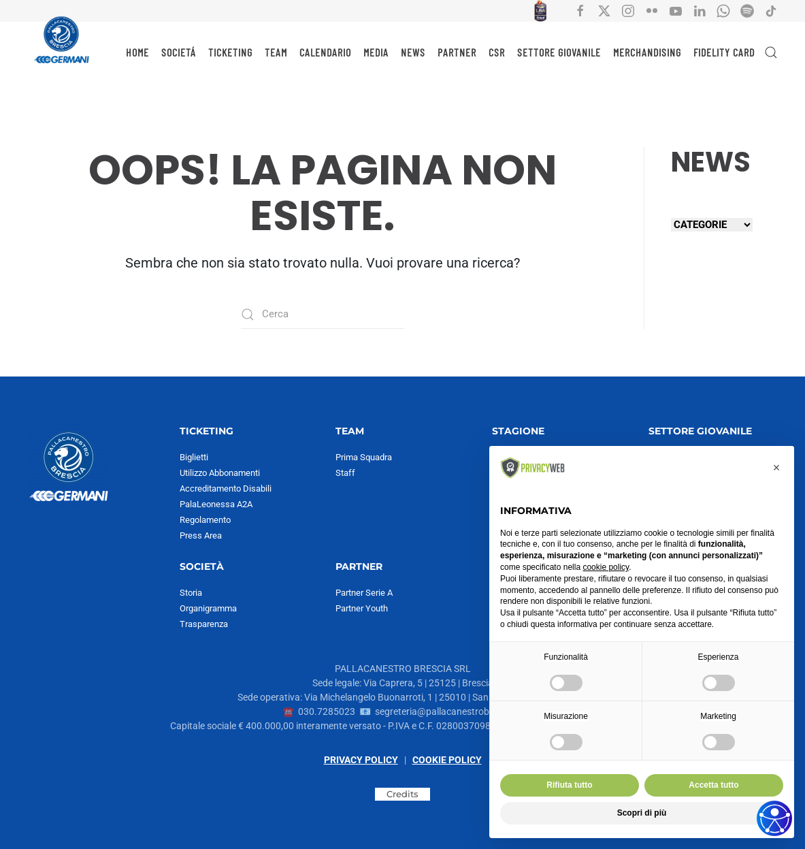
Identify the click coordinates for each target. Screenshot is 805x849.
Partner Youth (361, 608)
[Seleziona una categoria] (712, 224)
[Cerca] (322, 314)
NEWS (413, 52)
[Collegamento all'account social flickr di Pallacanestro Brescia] (652, 10)
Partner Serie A (364, 593)
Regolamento (205, 520)
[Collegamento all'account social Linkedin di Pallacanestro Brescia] (699, 10)
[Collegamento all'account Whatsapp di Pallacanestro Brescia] (723, 10)
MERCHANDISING (647, 52)
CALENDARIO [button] (325, 52)
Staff (345, 473)
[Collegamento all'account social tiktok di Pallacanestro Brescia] (771, 10)
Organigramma (208, 608)
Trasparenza (204, 624)
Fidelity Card (724, 52)
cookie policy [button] (605, 567)
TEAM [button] (276, 52)
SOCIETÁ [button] (178, 52)
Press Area (201, 535)
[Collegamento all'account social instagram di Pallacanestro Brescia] (628, 10)
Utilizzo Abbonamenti (220, 473)
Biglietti (194, 457)
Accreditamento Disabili (226, 488)
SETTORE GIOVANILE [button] (559, 52)
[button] (771, 52)
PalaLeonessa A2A (216, 504)
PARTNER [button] (457, 52)
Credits (402, 793)
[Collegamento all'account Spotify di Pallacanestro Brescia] (747, 10)
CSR (497, 52)
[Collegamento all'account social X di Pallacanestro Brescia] (604, 10)
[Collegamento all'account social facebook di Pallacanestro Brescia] (580, 10)
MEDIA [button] (376, 52)
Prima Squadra (363, 457)
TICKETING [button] (230, 52)
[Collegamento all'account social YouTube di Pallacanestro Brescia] (676, 10)
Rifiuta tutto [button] (569, 785)
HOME (137, 52)
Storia (191, 593)
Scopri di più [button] (642, 813)
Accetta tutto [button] (713, 785)
